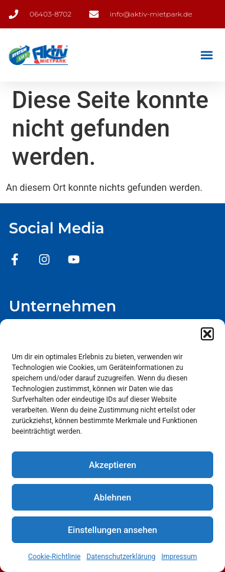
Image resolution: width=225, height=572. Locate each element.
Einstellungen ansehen (112, 530)
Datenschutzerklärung (120, 556)
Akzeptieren (112, 465)
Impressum (179, 556)
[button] (207, 334)
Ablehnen (112, 497)
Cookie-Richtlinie (54, 556)
